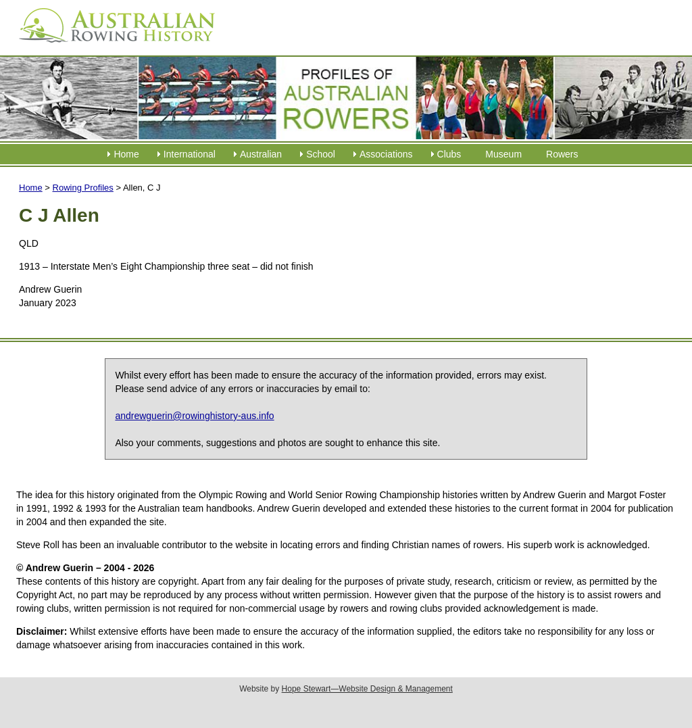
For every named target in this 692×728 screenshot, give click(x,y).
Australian (261, 154)
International (190, 154)
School (320, 154)
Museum (503, 154)
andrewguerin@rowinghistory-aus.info (194, 415)
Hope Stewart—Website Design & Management (367, 689)
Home (126, 154)
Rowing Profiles (83, 188)
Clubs (449, 154)
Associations (386, 154)
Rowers (562, 154)
